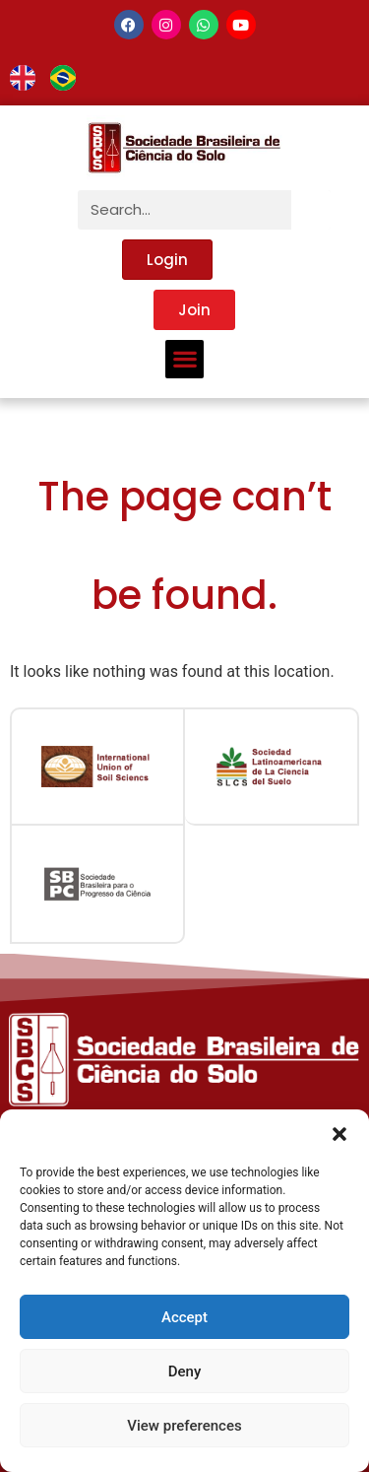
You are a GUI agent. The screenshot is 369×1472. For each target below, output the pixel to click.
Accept (184, 1317)
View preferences (184, 1426)
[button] (339, 1134)
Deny (185, 1371)
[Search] (311, 210)
